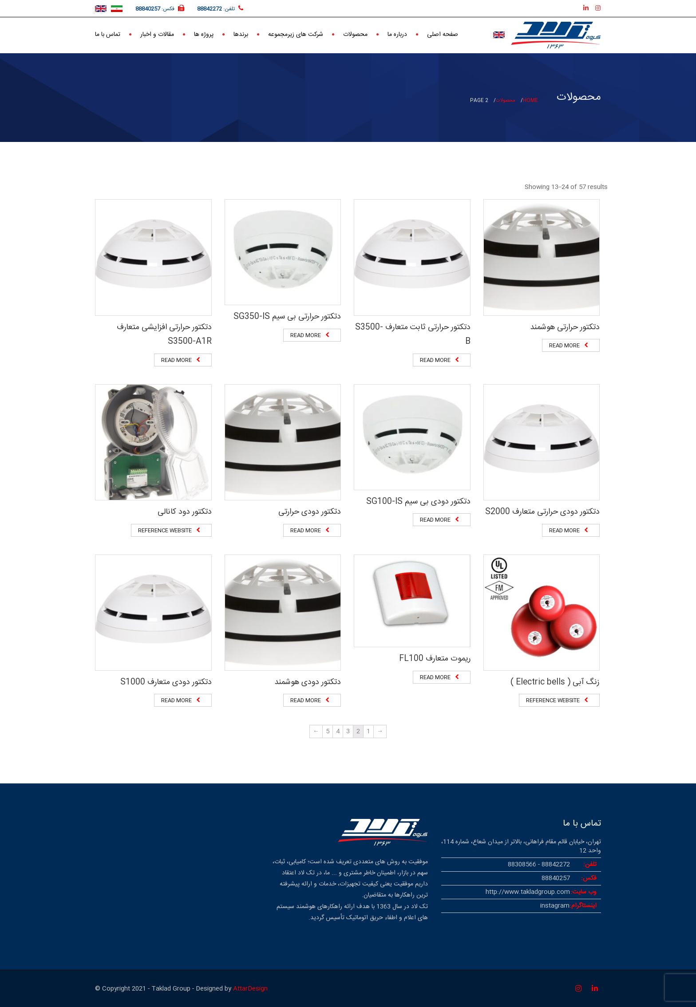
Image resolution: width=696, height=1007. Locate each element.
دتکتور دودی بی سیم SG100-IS (418, 501)
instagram (554, 906)
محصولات (355, 33)
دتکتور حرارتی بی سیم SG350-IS (287, 316)
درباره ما (397, 33)
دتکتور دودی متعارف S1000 (166, 682)
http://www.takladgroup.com (528, 892)
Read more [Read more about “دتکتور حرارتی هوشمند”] (564, 345)
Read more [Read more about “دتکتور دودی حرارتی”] (305, 530)
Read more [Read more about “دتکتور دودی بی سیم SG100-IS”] (435, 519)
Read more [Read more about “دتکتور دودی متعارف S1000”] (176, 700)
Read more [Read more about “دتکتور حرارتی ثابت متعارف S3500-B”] (435, 360)
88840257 (147, 8)
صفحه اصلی (442, 33)
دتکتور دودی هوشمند (307, 682)
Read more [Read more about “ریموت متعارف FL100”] (435, 677)
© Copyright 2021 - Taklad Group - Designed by (164, 988)
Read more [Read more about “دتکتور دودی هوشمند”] (305, 700)
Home (530, 101)
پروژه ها (204, 33)
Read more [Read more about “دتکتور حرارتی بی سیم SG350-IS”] (305, 335)
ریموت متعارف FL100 (435, 658)
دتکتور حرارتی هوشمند (565, 327)
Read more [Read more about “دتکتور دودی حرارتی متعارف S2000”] (564, 530)
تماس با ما (107, 33)
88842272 (209, 8)
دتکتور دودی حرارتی (309, 512)
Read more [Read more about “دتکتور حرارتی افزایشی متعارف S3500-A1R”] (176, 360)
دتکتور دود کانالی (185, 512)
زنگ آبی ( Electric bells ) (555, 682)
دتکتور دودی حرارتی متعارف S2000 (542, 512)
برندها (240, 33)
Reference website (165, 530)
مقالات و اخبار (157, 33)
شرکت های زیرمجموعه (295, 33)
